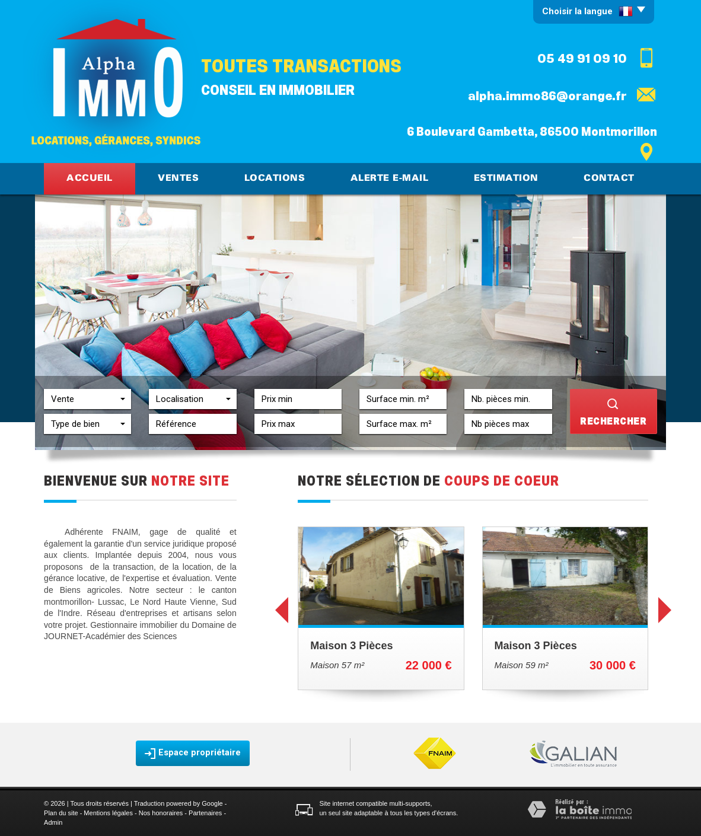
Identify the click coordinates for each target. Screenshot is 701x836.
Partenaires (205, 812)
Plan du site (61, 812)
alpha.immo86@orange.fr (547, 96)
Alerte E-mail (389, 178)
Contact (609, 178)
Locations (274, 178)
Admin (53, 822)
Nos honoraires (161, 812)
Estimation (506, 178)
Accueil (89, 178)
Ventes (178, 178)
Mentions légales (108, 812)
